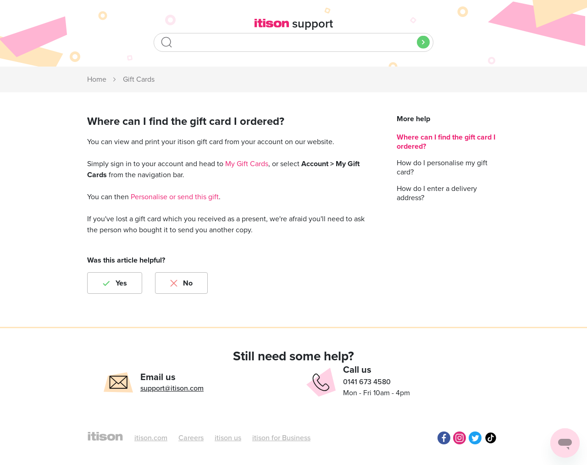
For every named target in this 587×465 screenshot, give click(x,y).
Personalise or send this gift (175, 197)
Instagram (459, 437)
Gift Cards (139, 79)
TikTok (490, 437)
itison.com (150, 438)
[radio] (114, 283)
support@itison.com (172, 388)
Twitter (475, 437)
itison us (228, 438)
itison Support (97, 80)
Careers (191, 438)
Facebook (443, 437)
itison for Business (281, 438)
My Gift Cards (246, 163)
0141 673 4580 (367, 382)
